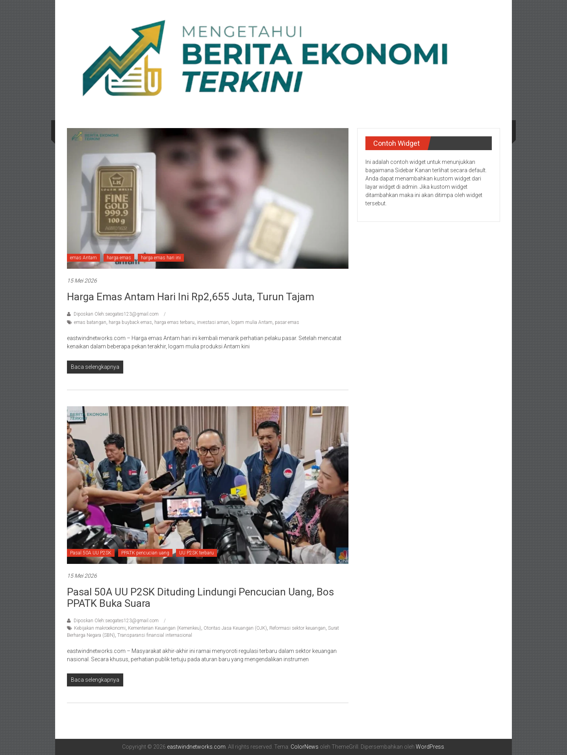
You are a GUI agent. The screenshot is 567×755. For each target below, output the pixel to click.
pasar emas (287, 322)
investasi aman (213, 322)
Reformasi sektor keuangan (297, 628)
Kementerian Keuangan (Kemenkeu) (164, 628)
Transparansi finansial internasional (154, 635)
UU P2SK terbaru (196, 553)
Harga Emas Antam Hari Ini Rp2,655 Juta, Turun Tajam (190, 297)
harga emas (119, 257)
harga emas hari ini (161, 257)
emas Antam (83, 257)
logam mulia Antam (251, 322)
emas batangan (90, 322)
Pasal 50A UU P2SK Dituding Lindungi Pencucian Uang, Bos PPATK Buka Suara (200, 597)
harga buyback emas (130, 322)
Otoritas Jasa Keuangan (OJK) (235, 628)
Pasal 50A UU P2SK (90, 553)
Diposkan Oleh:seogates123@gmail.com (116, 314)
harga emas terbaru (174, 322)
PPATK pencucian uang (145, 553)
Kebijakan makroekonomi (100, 628)
